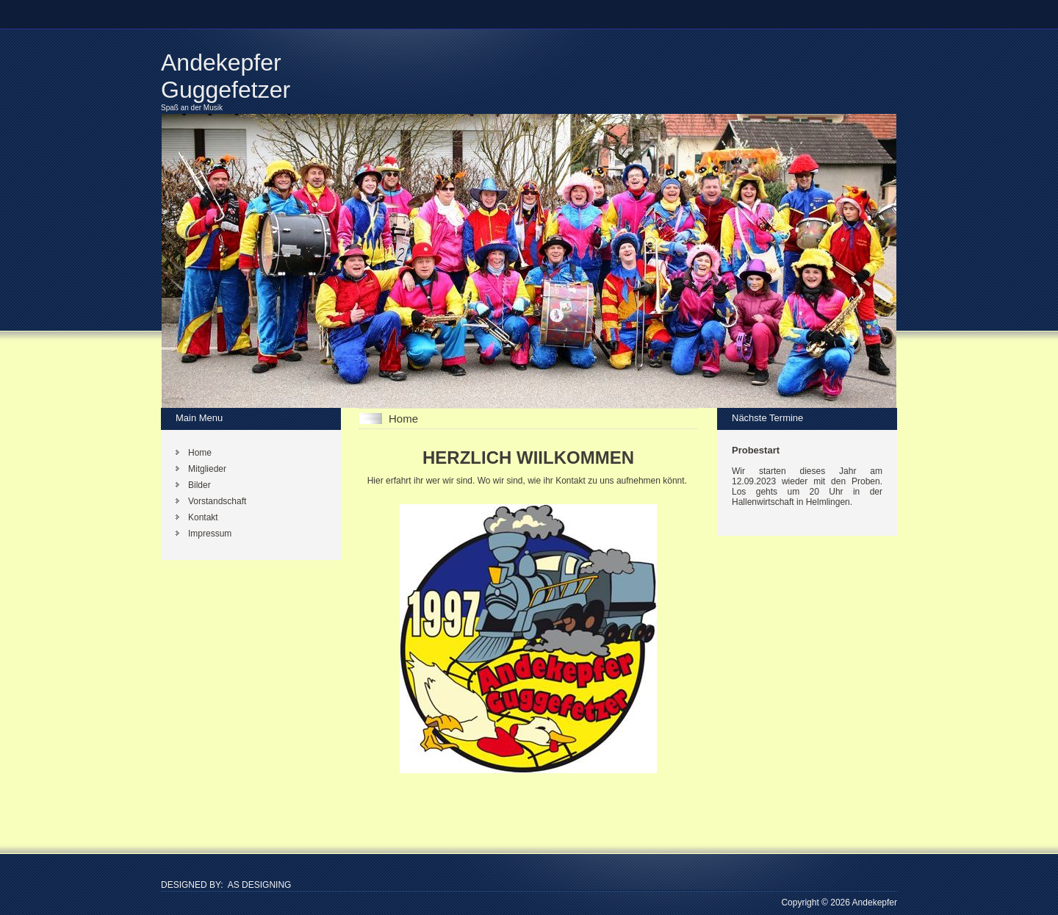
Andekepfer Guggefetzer (225, 76)
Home (200, 453)
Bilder (199, 485)
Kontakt (203, 517)
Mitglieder (207, 469)
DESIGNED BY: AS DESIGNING (226, 885)
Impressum (209, 533)
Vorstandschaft (217, 501)
